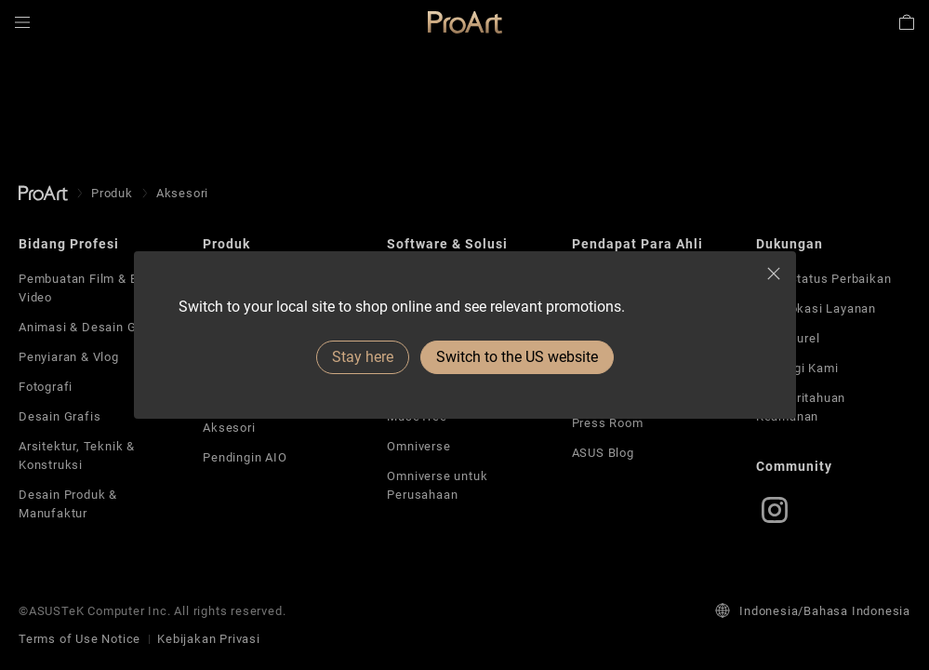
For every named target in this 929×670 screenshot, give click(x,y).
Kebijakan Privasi (208, 639)
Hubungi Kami (797, 368)
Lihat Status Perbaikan (824, 279)
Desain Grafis (59, 416)
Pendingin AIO (244, 457)
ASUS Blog (603, 453)
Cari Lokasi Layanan (816, 308)
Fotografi (46, 387)
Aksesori (229, 428)
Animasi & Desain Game (90, 327)
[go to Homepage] (43, 193)
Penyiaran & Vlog (69, 357)
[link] (465, 22)
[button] (22, 22)
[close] (774, 273)
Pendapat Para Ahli (637, 243)
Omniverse (418, 446)
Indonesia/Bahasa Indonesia (812, 610)
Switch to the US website (517, 357)
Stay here (362, 357)
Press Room (608, 423)
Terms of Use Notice (79, 639)
